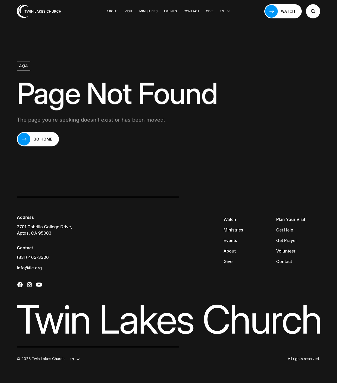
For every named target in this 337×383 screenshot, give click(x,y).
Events (170, 11)
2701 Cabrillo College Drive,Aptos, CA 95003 (44, 230)
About (112, 11)
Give (210, 11)
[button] (225, 11)
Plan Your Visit (290, 219)
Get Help (284, 230)
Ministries (148, 11)
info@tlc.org (29, 267)
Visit (129, 11)
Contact (192, 11)
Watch (230, 219)
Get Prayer (286, 240)
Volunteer (285, 251)
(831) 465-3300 (33, 257)
